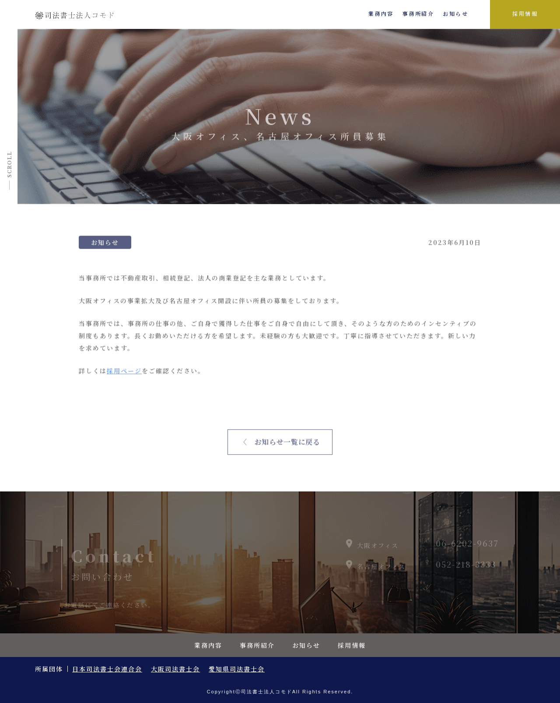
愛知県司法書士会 (237, 668)
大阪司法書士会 (175, 668)
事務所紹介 (418, 13)
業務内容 (381, 13)
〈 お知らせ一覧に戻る (280, 444)
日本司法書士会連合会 (107, 668)
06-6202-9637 (467, 547)
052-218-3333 (466, 568)
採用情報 (525, 13)
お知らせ (455, 13)
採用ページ (124, 373)
